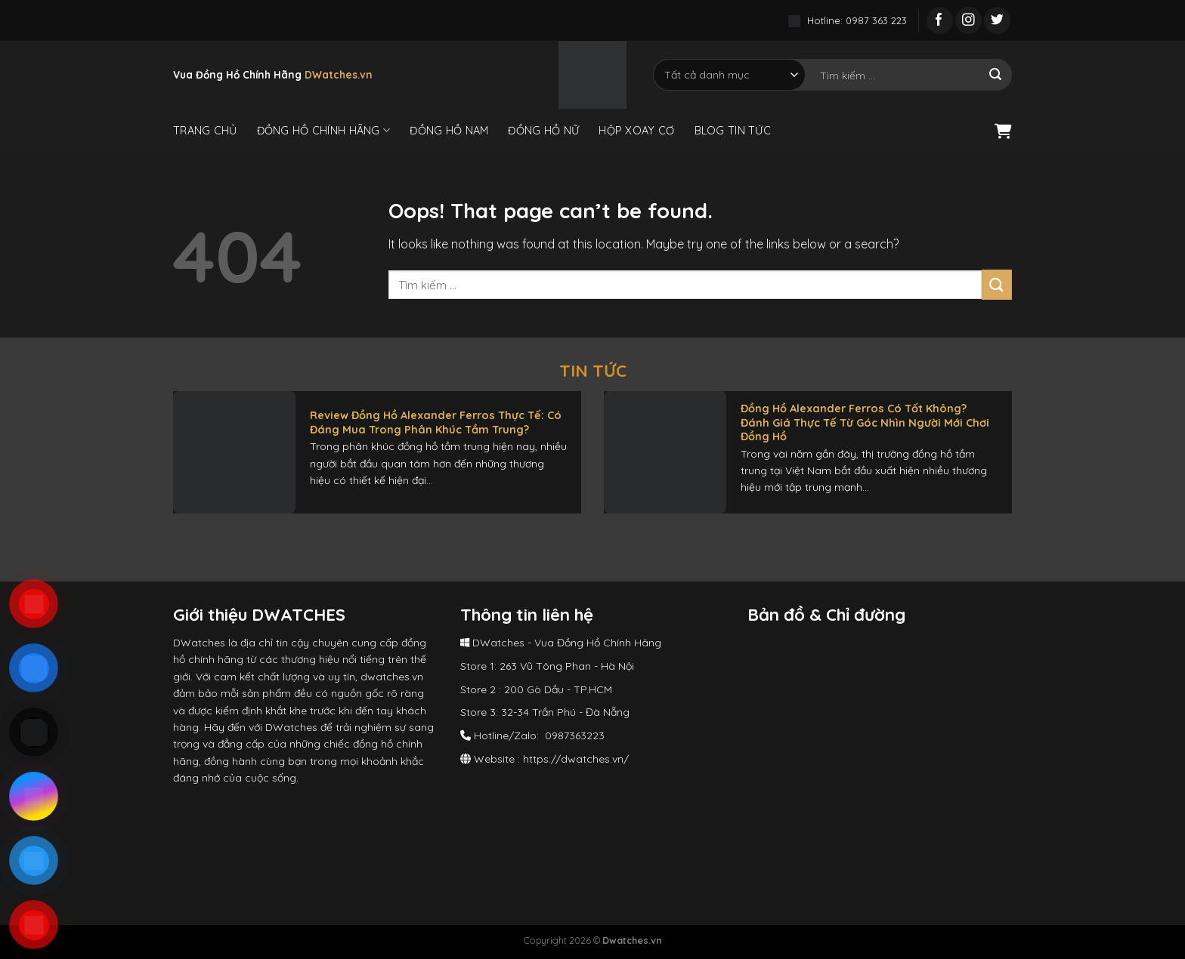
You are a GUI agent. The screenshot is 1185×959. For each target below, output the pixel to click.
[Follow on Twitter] (997, 20)
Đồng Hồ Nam (449, 130)
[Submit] (995, 75)
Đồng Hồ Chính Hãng (324, 130)
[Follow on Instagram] (968, 20)
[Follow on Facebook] (940, 20)
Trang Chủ (205, 130)
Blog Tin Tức (733, 130)
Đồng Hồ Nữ (543, 130)
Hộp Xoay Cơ (636, 130)
